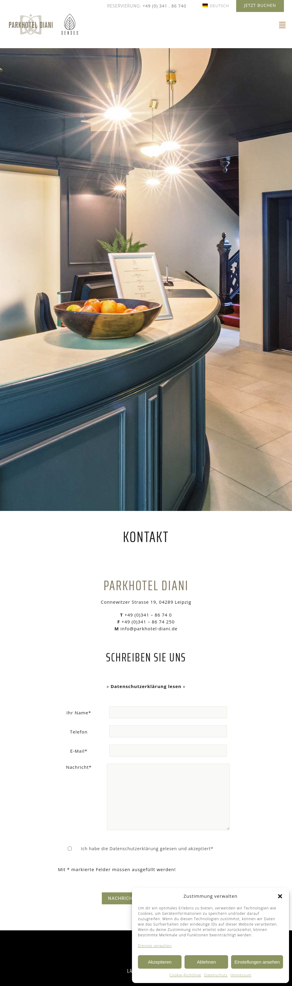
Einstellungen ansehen (257, 961)
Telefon (78, 732)
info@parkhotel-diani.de (148, 629)
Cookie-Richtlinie (185, 975)
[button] (280, 896)
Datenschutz (216, 975)
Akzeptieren (159, 961)
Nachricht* (79, 767)
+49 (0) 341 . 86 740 (164, 6)
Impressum (240, 975)
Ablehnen (206, 961)
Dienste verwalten (155, 945)
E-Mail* (78, 751)
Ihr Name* (79, 713)
